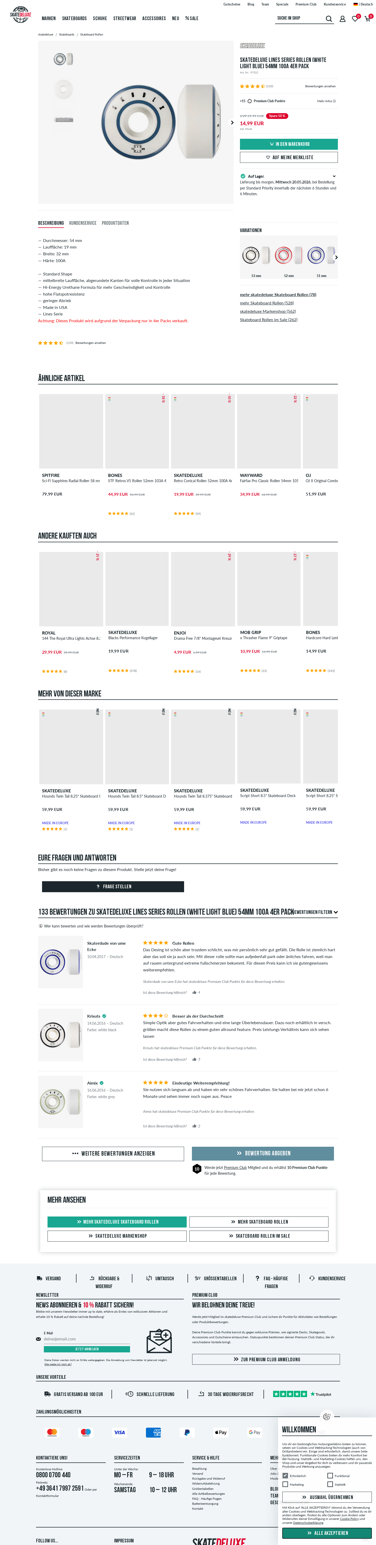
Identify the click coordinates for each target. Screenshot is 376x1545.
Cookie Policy (349, 1519)
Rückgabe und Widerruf (208, 1478)
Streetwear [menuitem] (124, 18)
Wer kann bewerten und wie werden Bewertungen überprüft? (90, 926)
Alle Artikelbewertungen (208, 1494)
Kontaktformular (47, 1496)
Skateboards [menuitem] (74, 18)
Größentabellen (216, 1279)
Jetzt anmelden (87, 1349)
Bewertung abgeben (263, 1154)
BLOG (274, 1489)
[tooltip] (334, 101)
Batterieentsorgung (205, 1504)
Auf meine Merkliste (289, 157)
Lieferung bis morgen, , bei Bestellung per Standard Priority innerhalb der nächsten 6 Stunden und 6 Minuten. (289, 184)
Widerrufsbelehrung (206, 1483)
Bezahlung (199, 1469)
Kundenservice (327, 1279)
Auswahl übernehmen (327, 1497)
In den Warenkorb (289, 144)
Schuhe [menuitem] (100, 18)
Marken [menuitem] (49, 18)
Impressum (124, 1541)
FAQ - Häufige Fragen (207, 1499)
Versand (48, 1279)
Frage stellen (113, 887)
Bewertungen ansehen (320, 86)
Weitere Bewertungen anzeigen (113, 1154)
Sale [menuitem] (192, 18)
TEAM (275, 1496)
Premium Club (235, 1167)
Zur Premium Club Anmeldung (266, 1360)
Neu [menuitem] (175, 18)
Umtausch (160, 1279)
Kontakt (197, 1509)
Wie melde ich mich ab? (58, 1364)
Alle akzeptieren (327, 1533)
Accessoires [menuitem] (154, 18)
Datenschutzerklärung (308, 1523)
